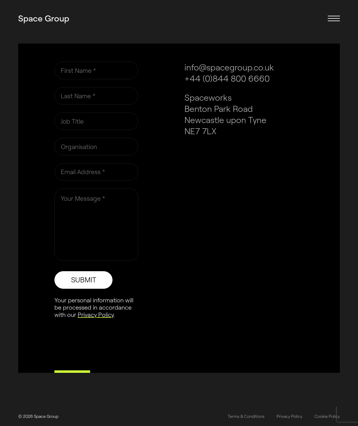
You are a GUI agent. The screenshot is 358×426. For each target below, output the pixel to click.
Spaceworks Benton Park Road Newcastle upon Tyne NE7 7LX (225, 114)
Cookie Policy (327, 416)
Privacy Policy (96, 314)
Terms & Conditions (246, 416)
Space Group (43, 18)
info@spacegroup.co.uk (229, 67)
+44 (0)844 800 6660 (227, 78)
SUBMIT (83, 279)
